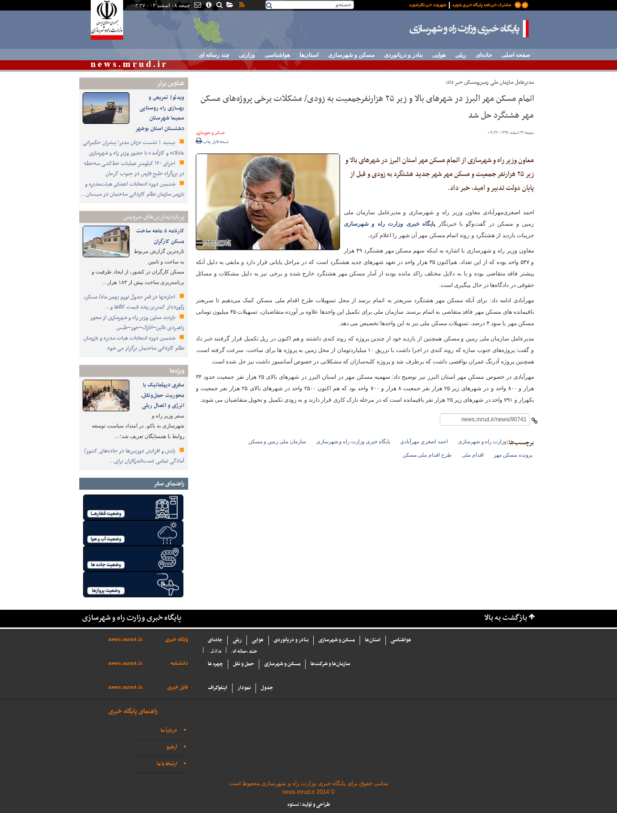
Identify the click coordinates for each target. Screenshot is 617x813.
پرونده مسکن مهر (513, 455)
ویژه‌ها (177, 370)
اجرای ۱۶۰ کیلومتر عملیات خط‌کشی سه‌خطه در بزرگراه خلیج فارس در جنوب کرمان (134, 169)
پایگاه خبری (176, 639)
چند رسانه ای (214, 55)
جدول (267, 687)
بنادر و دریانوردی (403, 55)
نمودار (244, 687)
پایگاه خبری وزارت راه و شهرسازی (469, 28)
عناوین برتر (170, 83)
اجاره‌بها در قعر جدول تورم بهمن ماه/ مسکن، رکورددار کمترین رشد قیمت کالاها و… (134, 302)
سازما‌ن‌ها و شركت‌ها (330, 664)
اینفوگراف (217, 687)
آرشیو (171, 747)
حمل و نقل (243, 664)
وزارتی (247, 55)
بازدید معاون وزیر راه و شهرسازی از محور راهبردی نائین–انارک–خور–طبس (137, 323)
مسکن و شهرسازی (351, 55)
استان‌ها (309, 55)
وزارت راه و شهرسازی (482, 441)
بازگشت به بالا (505, 618)
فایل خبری (177, 687)
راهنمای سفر (168, 483)
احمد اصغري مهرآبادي (424, 441)
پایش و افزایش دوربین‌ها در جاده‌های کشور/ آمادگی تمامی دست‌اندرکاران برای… (134, 456)
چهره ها (215, 664)
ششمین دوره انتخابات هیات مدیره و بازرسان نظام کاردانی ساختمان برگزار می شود (134, 343)
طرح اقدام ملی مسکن (427, 455)
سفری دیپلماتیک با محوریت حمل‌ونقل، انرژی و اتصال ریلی (162, 395)
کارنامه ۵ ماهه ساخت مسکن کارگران (160, 236)
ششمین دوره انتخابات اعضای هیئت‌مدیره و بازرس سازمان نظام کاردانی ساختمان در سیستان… (132, 189)
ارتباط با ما (167, 764)
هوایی (439, 55)
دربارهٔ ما (168, 730)
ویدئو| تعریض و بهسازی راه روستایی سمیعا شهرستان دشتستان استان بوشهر (159, 113)
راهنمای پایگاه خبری (133, 711)
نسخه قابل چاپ (212, 142)
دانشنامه (179, 663)
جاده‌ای (484, 55)
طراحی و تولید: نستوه (308, 804)
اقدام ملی (473, 455)
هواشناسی (277, 55)
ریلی (460, 55)
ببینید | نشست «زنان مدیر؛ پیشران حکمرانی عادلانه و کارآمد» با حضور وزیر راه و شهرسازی (133, 148)
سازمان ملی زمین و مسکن (277, 441)
